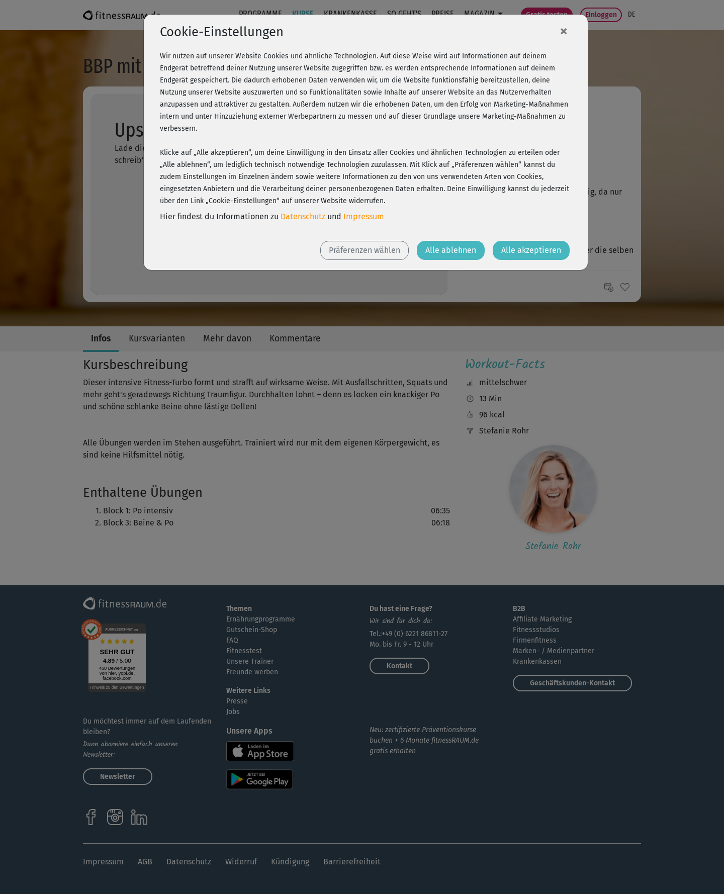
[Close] (564, 31)
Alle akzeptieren (531, 250)
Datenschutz (303, 216)
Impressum (363, 216)
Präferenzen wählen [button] (364, 250)
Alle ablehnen (450, 250)
